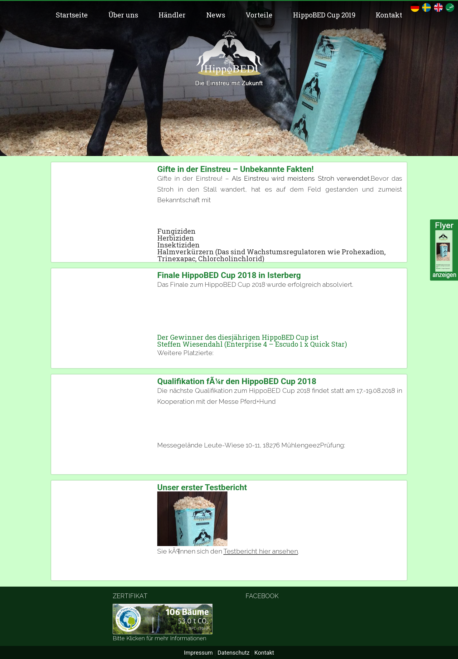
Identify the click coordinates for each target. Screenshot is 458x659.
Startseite (72, 14)
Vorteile (259, 14)
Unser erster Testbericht (202, 487)
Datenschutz (233, 652)
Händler (172, 14)
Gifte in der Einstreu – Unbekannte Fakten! (235, 169)
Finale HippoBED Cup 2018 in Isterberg (229, 275)
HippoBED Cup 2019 (324, 14)
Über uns (123, 14)
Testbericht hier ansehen (260, 551)
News (215, 14)
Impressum (198, 652)
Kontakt (389, 14)
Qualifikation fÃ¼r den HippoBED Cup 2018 (236, 381)
